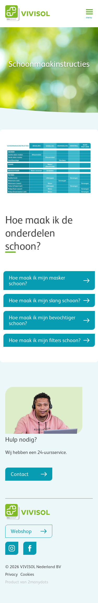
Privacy (11, 574)
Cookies (27, 574)
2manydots (38, 582)
